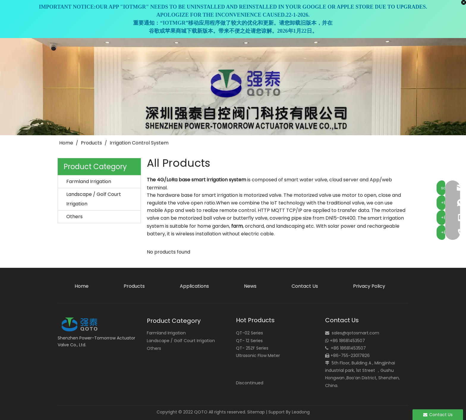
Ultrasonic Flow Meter (258, 355)
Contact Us (305, 286)
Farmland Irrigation (88, 181)
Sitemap (256, 412)
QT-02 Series (249, 333)
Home (82, 286)
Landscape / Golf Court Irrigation (93, 199)
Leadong (301, 412)
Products (134, 286)
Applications (194, 286)
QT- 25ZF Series (252, 348)
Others (74, 216)
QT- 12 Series (249, 341)
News (250, 286)
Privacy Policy (369, 286)
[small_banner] (233, 86)
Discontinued (249, 383)
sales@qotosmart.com (355, 333)
